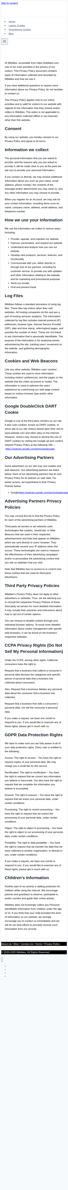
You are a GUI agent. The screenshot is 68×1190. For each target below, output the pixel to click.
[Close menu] (2, 959)
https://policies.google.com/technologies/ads (30, 449)
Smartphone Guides (20, 29)
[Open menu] (4, 41)
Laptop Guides (17, 25)
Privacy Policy (52, 943)
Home (12, 21)
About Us (6, 943)
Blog (11, 33)
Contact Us (27, 943)
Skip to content (9, 3)
